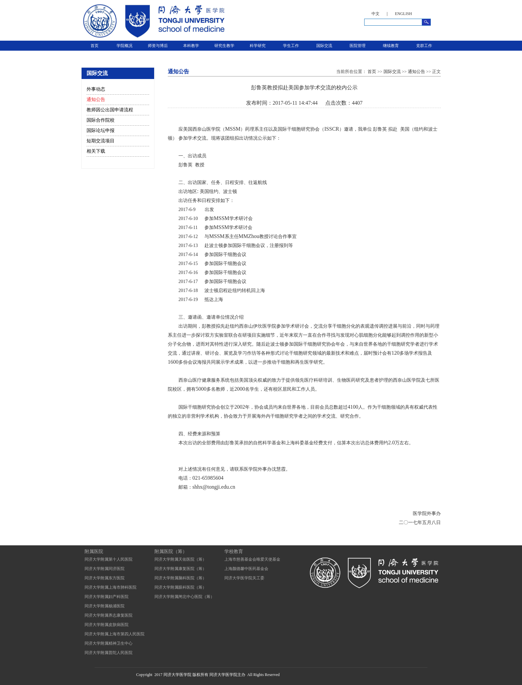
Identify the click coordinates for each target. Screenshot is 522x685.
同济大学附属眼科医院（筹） (180, 587)
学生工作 (291, 45)
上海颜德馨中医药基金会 (246, 568)
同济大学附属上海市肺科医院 (110, 587)
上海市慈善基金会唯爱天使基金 (252, 559)
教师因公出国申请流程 (110, 109)
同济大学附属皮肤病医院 (107, 624)
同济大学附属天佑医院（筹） (180, 559)
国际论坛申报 (101, 130)
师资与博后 (158, 45)
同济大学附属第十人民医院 (108, 559)
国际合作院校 (101, 120)
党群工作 (424, 45)
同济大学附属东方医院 (105, 578)
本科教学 (191, 45)
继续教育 (391, 45)
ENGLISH (403, 13)
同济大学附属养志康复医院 (108, 615)
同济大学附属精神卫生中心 (108, 643)
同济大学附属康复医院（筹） (180, 568)
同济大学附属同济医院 (105, 568)
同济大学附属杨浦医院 (105, 606)
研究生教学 (224, 45)
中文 (376, 13)
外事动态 (96, 89)
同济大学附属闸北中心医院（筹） (184, 596)
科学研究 (258, 45)
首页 (95, 45)
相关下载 (96, 151)
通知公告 (96, 99)
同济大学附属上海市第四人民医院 (114, 634)
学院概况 (124, 45)
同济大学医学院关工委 (244, 578)
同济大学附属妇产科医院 (107, 596)
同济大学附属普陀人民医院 (108, 652)
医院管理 (358, 45)
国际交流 (324, 45)
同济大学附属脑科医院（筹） (180, 578)
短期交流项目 (101, 140)
